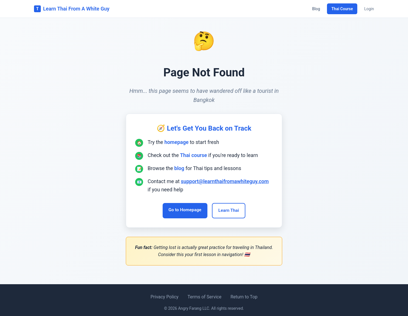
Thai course (193, 155)
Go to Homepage (184, 210)
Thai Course (342, 9)
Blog (316, 9)
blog (179, 168)
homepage (176, 142)
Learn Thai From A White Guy (71, 8)
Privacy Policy (164, 297)
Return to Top (243, 297)
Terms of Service (205, 297)
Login (369, 9)
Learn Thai (230, 210)
